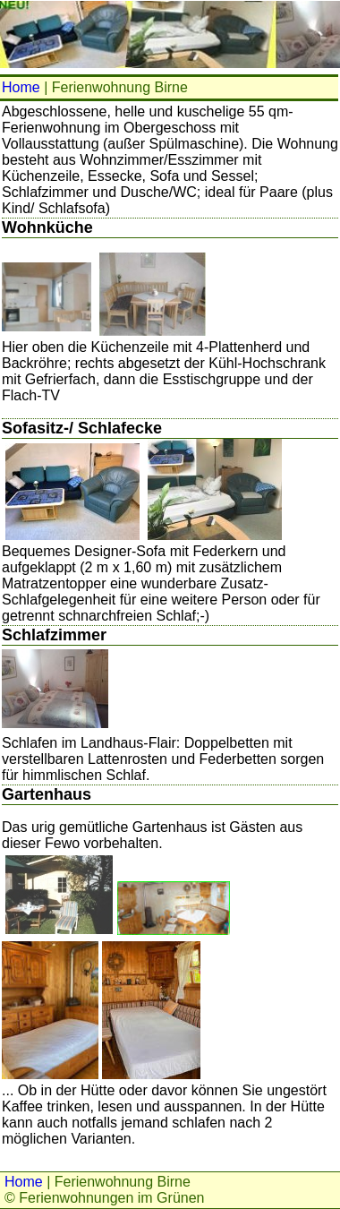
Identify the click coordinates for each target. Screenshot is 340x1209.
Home (21, 87)
